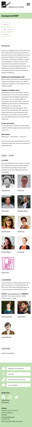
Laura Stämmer (6, 337)
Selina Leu (20, 231)
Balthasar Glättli (22, 211)
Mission (5, 24)
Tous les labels (12, 385)
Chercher (11, 374)
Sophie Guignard (6, 316)
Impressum (5, 402)
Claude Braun (5, 190)
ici (10, 145)
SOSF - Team (7, 29)
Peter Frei (20, 190)
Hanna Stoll (5, 272)
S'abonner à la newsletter (16, 368)
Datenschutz (5, 400)
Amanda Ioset (5, 231)
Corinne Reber (6, 252)
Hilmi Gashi (5, 211)
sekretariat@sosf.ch (14, 294)
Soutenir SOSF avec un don (17, 379)
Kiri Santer (20, 252)
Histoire (6, 34)
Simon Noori (21, 316)
